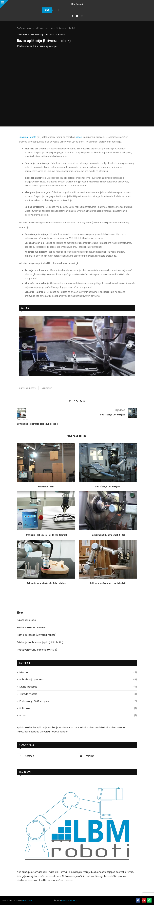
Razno (78, 715)
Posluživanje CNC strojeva (107, 486)
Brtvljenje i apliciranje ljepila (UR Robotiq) (46, 534)
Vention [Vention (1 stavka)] (63, 731)
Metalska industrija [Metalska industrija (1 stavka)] (104, 727)
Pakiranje (78, 708)
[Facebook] (72, 16)
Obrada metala (78, 694)
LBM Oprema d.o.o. (70, 900)
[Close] (4, 4)
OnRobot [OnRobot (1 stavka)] (121, 727)
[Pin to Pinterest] (81, 401)
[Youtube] (77, 16)
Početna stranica (26, 28)
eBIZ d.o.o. (27, 900)
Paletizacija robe (46, 486)
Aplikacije (47, 388)
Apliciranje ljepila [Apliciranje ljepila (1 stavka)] (26, 727)
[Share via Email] (84, 401)
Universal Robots (27, 137)
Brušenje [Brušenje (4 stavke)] (64, 727)
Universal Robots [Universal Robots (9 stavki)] (49, 731)
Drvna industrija (78, 687)
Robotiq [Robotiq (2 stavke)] (35, 731)
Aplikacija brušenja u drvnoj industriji (108, 583)
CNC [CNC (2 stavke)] (71, 727)
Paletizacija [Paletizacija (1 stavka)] (23, 731)
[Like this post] (70, 401)
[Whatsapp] (81, 16)
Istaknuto (78, 672)
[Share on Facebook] (74, 401)
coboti (79, 137)
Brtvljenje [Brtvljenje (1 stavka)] (53, 727)
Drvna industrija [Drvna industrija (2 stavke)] (84, 727)
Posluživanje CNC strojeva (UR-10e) (108, 534)
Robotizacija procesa (78, 679)
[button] (55, 10)
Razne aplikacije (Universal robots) (37, 635)
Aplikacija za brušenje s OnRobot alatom (46, 583)
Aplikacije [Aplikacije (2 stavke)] (42, 727)
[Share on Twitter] (77, 401)
